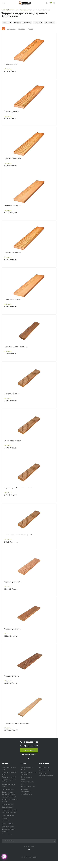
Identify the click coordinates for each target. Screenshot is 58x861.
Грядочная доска (8, 826)
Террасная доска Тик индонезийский (17, 723)
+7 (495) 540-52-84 (30, 746)
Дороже (30, 29)
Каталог (5, 763)
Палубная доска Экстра (12, 299)
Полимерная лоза (8, 815)
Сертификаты (44, 767)
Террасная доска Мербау (13, 582)
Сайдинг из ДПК (7, 789)
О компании (44, 763)
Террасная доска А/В (11, 111)
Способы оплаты (26, 794)
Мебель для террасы (9, 812)
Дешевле (21, 29)
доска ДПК (7, 22)
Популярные (11, 29)
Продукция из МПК (9, 777)
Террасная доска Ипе (11, 676)
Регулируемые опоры (9, 810)
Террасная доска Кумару (12, 629)
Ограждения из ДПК (9, 797)
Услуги (23, 763)
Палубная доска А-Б (11, 64)
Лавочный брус (7, 823)
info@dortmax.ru (30, 755)
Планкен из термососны (12, 441)
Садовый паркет (7, 807)
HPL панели (6, 821)
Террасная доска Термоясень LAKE (16, 346)
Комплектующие (7, 834)
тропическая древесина (22, 22)
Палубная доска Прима (12, 205)
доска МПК (38, 22)
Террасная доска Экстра (12, 252)
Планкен (5, 818)
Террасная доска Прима (12, 158)
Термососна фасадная (11, 394)
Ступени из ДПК (7, 804)
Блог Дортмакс (44, 770)
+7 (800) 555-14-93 (30, 742)
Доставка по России (28, 786)
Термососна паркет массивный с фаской (18, 535)
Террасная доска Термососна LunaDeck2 (18, 488)
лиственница (49, 22)
